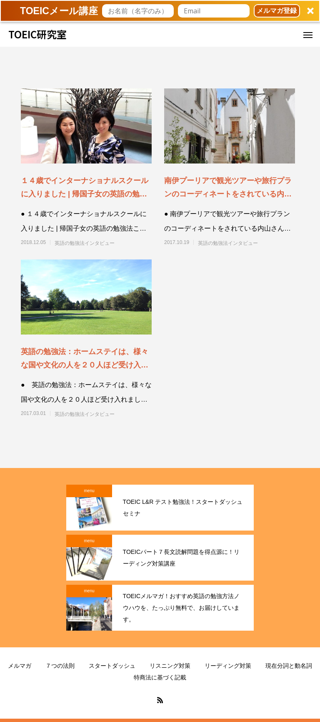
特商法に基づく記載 (160, 677)
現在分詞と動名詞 (288, 665)
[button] (160, 11)
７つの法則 (60, 665)
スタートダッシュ (112, 665)
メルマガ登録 (277, 10)
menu (89, 490)
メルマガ (19, 665)
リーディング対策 (228, 665)
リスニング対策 (170, 665)
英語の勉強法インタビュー (85, 243)
